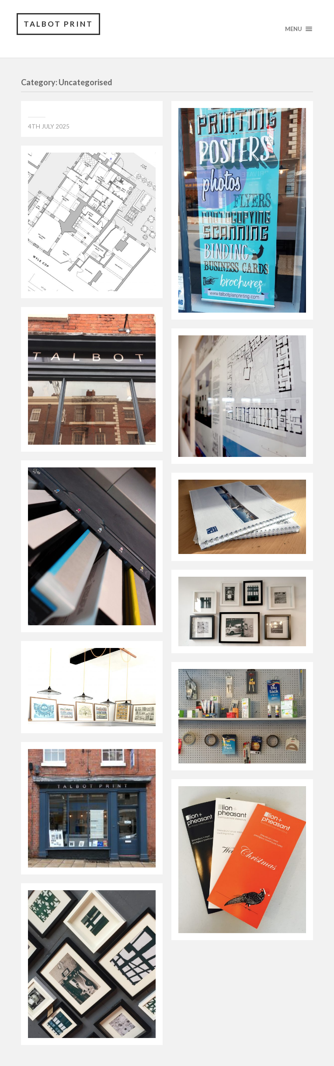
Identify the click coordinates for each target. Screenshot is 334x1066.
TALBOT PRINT (58, 23)
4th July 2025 (49, 126)
